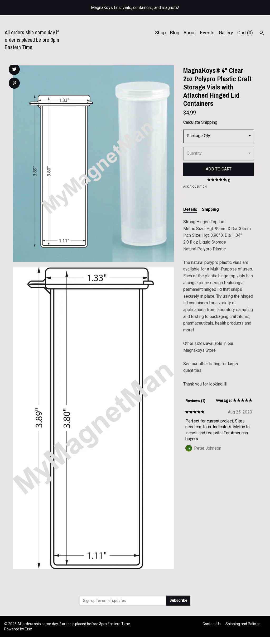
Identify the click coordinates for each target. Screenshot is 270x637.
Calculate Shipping (200, 122)
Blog (174, 32)
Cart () (245, 32)
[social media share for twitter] (14, 70)
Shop (160, 32)
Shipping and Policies (243, 624)
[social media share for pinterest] (14, 83)
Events (207, 32)
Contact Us (211, 624)
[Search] (262, 33)
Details (190, 209)
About (190, 32)
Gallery (226, 32)
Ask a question (195, 186)
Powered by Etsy (18, 629)
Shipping (210, 209)
